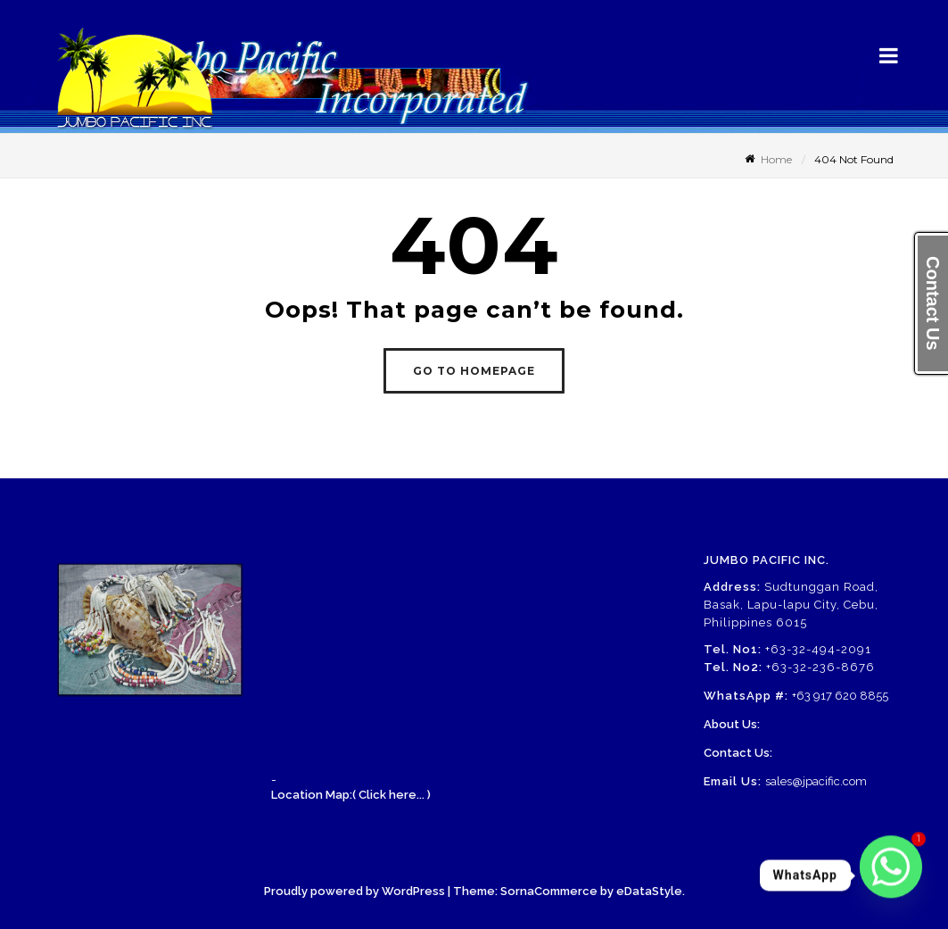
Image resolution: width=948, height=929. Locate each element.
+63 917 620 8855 (840, 695)
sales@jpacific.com (816, 781)
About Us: (732, 724)
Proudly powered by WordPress (354, 891)
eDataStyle (649, 891)
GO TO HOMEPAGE (474, 370)
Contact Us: (738, 752)
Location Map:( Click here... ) (351, 794)
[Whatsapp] (891, 875)
